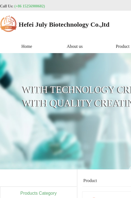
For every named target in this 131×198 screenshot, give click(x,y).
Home (26, 46)
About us (74, 46)
